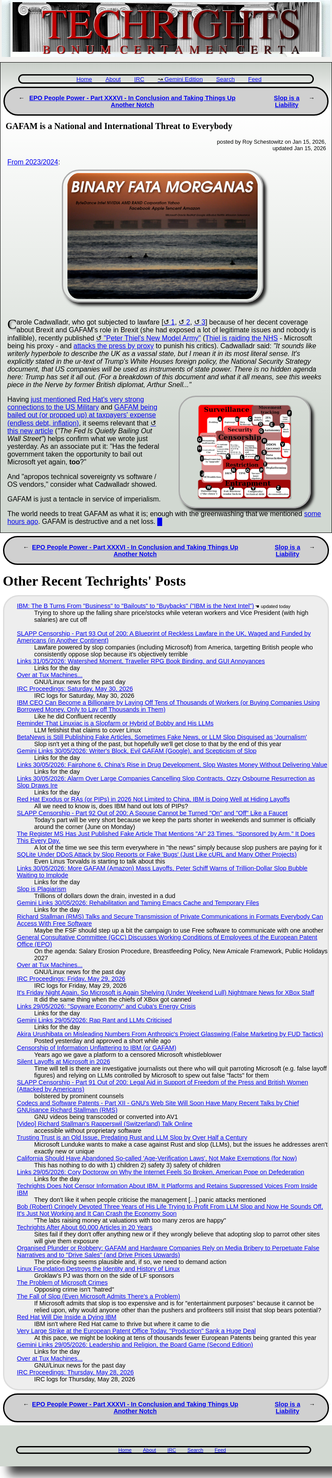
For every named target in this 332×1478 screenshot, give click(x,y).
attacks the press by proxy (113, 346)
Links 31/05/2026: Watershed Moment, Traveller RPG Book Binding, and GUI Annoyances (141, 661)
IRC (139, 79)
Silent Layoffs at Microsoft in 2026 (63, 1061)
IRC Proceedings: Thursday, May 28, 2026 (75, 1372)
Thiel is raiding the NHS (241, 338)
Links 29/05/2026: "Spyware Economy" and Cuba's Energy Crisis (106, 1006)
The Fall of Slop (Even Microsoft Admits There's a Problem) (98, 1296)
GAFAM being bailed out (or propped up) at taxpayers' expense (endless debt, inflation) (82, 415)
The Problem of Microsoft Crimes (62, 1282)
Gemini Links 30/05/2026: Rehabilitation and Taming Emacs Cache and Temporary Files (138, 902)
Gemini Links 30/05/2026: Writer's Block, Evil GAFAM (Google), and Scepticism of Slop (136, 750)
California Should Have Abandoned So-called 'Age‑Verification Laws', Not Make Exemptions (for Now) (157, 1158)
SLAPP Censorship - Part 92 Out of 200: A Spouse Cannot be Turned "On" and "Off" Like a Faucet (152, 813)
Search (225, 79)
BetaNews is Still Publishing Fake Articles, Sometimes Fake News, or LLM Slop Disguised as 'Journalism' (162, 737)
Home (84, 79)
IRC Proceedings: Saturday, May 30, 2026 (75, 688)
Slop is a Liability (287, 101)
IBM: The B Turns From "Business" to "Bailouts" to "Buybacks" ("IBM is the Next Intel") (135, 605)
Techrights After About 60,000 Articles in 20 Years (85, 1227)
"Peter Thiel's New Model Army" (152, 338)
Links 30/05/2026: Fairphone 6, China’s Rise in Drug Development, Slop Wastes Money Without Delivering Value (172, 764)
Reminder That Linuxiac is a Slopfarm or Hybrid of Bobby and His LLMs (115, 723)
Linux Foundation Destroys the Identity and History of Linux (98, 1268)
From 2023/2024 (32, 162)
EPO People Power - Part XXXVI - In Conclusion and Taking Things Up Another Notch (132, 101)
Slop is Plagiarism (41, 889)
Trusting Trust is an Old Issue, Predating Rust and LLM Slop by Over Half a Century (132, 1137)
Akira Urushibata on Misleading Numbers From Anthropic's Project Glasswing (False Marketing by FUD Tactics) (170, 1034)
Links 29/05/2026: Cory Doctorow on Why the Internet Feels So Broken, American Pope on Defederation (160, 1172)
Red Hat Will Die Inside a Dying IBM (66, 1317)
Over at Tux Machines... (50, 674)
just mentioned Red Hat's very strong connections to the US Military (75, 403)
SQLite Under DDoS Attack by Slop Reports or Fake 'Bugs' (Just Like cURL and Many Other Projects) (157, 854)
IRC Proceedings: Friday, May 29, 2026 (71, 978)
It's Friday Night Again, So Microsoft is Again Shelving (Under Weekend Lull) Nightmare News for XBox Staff (165, 992)
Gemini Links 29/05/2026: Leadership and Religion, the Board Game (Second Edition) (135, 1344)
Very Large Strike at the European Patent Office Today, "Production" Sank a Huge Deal (136, 1330)
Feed (255, 79)
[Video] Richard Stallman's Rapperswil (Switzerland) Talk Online (104, 1123)
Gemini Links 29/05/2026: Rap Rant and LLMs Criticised (94, 1020)
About (113, 79)
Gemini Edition (184, 79)
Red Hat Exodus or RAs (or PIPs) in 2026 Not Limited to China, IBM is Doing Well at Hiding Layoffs (153, 799)
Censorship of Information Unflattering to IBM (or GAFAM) (96, 1047)
